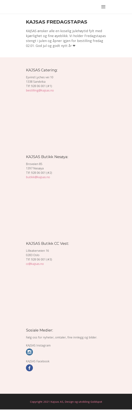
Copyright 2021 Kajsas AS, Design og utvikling (60, 402)
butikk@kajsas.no (37, 177)
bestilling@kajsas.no (39, 90)
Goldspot (96, 402)
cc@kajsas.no (35, 264)
